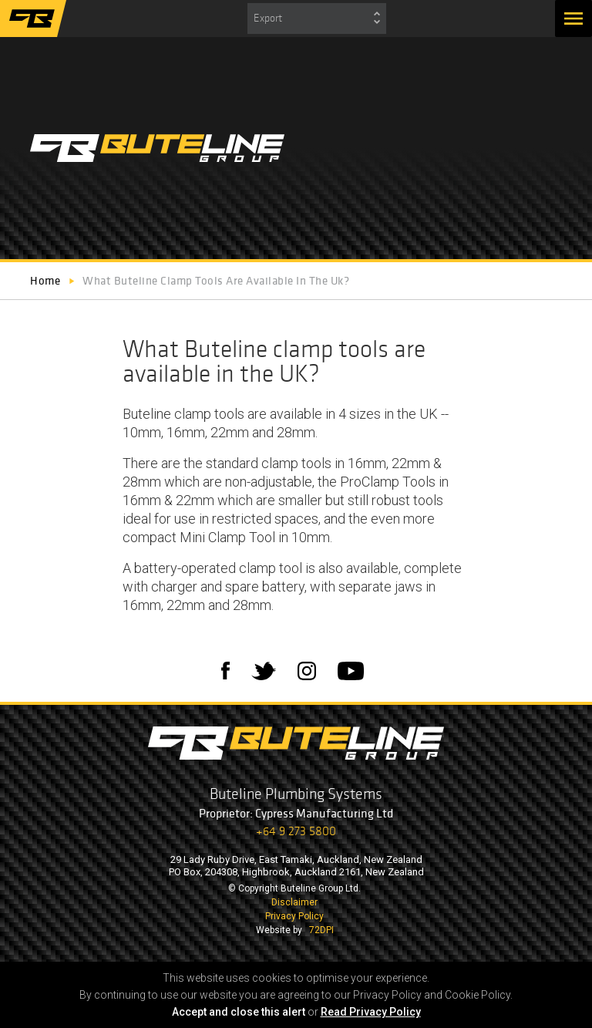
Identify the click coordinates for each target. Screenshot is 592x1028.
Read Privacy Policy (371, 1012)
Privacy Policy (294, 916)
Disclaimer (294, 902)
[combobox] (316, 18)
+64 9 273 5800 (296, 831)
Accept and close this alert (238, 1012)
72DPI (321, 930)
